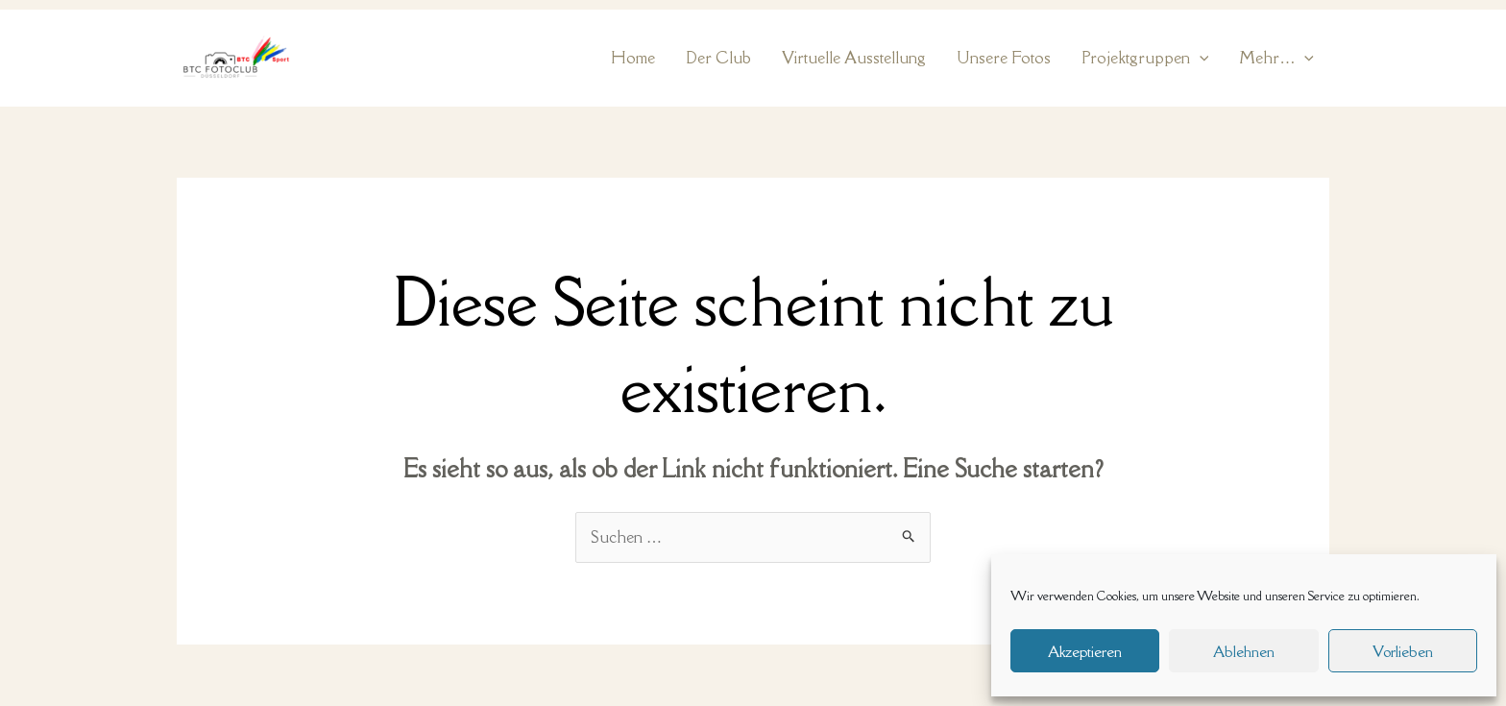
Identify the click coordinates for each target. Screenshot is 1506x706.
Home (633, 57)
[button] (1199, 58)
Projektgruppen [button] (1145, 58)
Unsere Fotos (1004, 57)
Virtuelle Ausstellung (854, 57)
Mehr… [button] (1276, 58)
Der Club (718, 57)
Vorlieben (1402, 651)
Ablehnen (1244, 651)
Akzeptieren (1085, 651)
